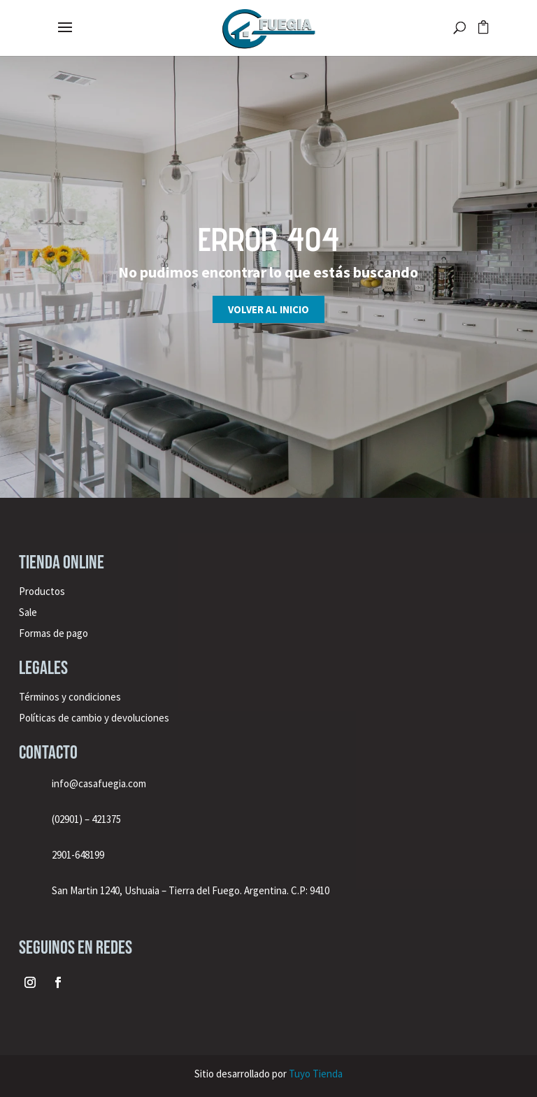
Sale (28, 612)
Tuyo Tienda (316, 1073)
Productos (42, 591)
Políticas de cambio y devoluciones (94, 717)
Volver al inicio (268, 309)
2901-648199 (78, 854)
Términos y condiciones (71, 696)
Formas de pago (53, 633)
